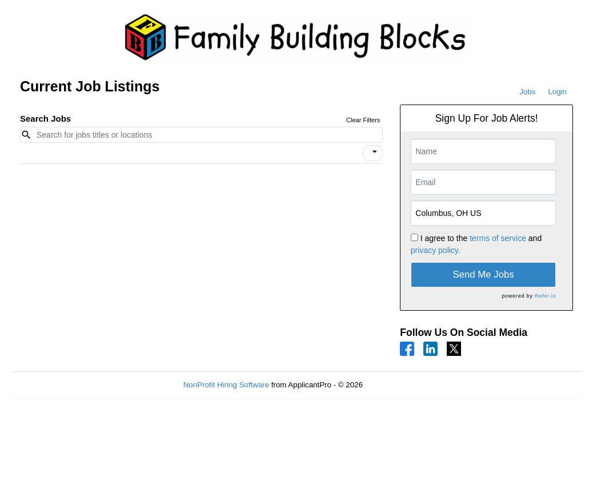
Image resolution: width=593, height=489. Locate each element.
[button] (372, 153)
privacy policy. (435, 250)
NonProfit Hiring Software (226, 384)
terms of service (498, 238)
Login (557, 91)
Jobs (527, 91)
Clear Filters (363, 120)
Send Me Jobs (483, 274)
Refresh (396, 384)
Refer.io (545, 296)
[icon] (374, 152)
